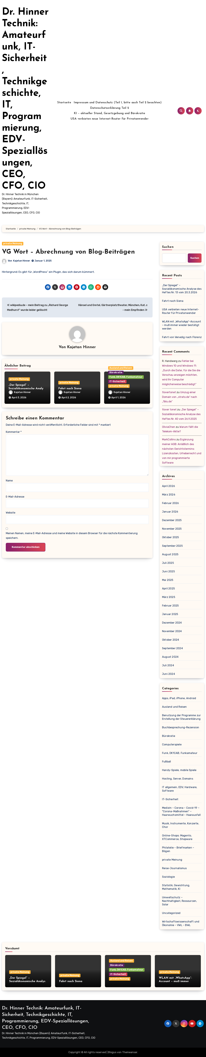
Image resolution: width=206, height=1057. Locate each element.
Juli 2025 (168, 562)
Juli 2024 (168, 665)
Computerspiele (172, 744)
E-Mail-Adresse (15, 496)
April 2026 (168, 486)
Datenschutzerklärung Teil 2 (109, 108)
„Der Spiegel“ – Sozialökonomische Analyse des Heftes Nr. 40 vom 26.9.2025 (181, 414)
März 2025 (168, 597)
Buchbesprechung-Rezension (180, 727)
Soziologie (168, 876)
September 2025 (172, 545)
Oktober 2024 (170, 639)
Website (10, 512)
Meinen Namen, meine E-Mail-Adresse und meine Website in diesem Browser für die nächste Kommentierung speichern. (72, 535)
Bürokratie (115, 372)
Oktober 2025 (170, 537)
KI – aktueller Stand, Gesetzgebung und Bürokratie (109, 113)
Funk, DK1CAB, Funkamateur (125, 377)
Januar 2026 (170, 511)
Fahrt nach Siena (69, 388)
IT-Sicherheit (117, 381)
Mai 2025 (167, 580)
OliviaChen (168, 426)
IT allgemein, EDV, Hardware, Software (179, 789)
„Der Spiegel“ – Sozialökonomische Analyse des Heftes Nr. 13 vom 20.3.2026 (181, 289)
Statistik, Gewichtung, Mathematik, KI (176, 887)
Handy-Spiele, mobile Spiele (179, 770)
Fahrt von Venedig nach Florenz (182, 337)
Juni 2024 (168, 673)
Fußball (166, 761)
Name (9, 480)
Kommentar (14, 431)
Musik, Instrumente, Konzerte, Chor (180, 825)
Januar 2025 (170, 614)
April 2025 (168, 588)
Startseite (64, 102)
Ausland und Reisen (120, 368)
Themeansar (129, 1052)
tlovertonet (169, 392)
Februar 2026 (170, 503)
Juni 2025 (168, 571)
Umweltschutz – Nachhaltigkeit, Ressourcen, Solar (179, 901)
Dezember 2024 (172, 622)
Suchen (168, 247)
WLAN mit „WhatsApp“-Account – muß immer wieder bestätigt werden (181, 325)
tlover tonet (169, 409)
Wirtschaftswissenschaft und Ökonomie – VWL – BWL (180, 923)
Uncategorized (171, 913)
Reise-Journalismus (174, 868)
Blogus (112, 1052)
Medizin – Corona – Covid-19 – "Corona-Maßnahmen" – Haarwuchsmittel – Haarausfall (181, 811)
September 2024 (172, 648)
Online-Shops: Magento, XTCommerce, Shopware (177, 837)
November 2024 (172, 631)
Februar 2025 (170, 605)
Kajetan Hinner (21, 260)
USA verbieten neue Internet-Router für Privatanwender (109, 118)
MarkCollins (169, 439)
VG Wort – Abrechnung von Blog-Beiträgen (68, 252)
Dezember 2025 (172, 520)
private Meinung (12, 243)
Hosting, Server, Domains (177, 778)
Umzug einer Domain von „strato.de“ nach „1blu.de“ (179, 397)
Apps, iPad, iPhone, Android (179, 698)
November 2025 (172, 528)
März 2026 (168, 494)
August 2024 (170, 656)
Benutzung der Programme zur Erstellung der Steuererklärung (181, 717)
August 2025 (170, 554)
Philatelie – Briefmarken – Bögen (178, 849)
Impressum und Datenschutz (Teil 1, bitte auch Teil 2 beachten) (118, 102)
